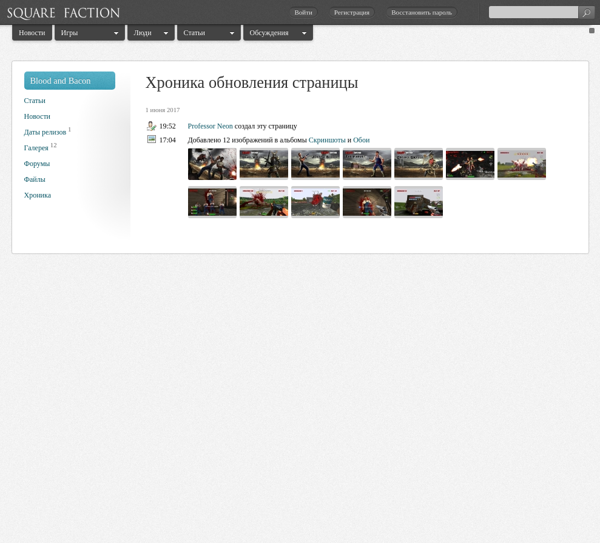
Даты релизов (45, 132)
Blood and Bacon (60, 80)
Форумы (37, 163)
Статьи (194, 32)
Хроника (37, 195)
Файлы (35, 179)
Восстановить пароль (421, 12)
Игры (69, 32)
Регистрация (351, 12)
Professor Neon (210, 126)
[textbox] (542, 12)
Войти (303, 12)
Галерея (36, 148)
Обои (361, 140)
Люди (143, 32)
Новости (32, 32)
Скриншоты (327, 140)
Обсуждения (269, 32)
